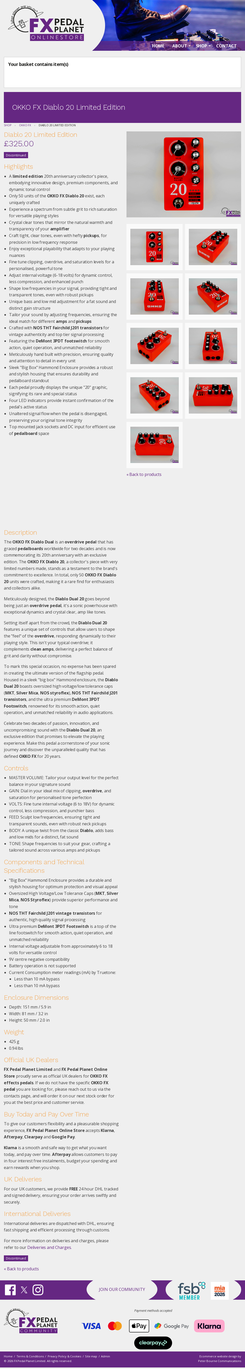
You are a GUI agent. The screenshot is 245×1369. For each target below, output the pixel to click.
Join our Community (122, 1289)
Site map (91, 1356)
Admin (105, 1356)
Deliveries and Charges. (49, 1247)
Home (8, 1356)
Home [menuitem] (158, 46)
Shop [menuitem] (201, 46)
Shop (7, 125)
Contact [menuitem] (226, 46)
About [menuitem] (179, 46)
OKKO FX (25, 125)
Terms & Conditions (30, 1356)
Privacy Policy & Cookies (64, 1356)
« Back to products (21, 1269)
